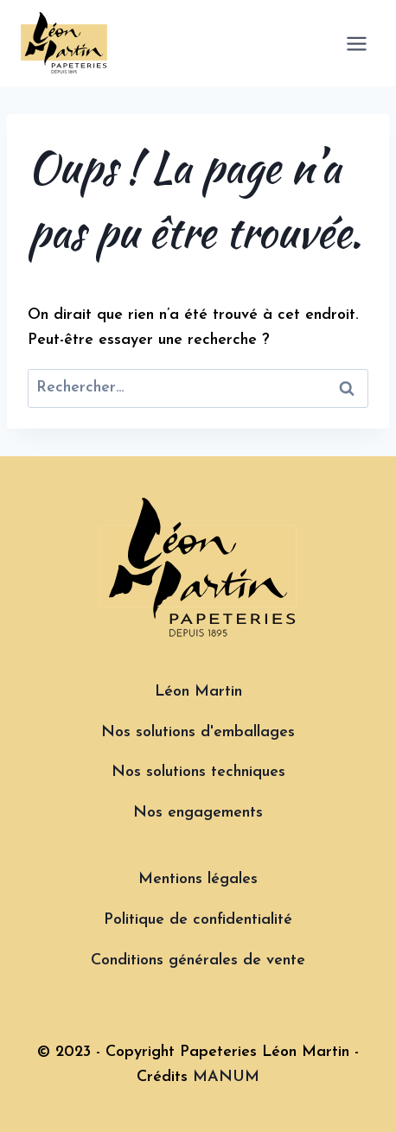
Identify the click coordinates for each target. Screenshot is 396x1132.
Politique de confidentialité (198, 920)
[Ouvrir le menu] (356, 43)
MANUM (226, 1077)
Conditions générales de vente (198, 960)
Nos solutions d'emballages (198, 732)
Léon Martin (198, 692)
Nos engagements (198, 812)
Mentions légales (198, 879)
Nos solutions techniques (198, 772)
